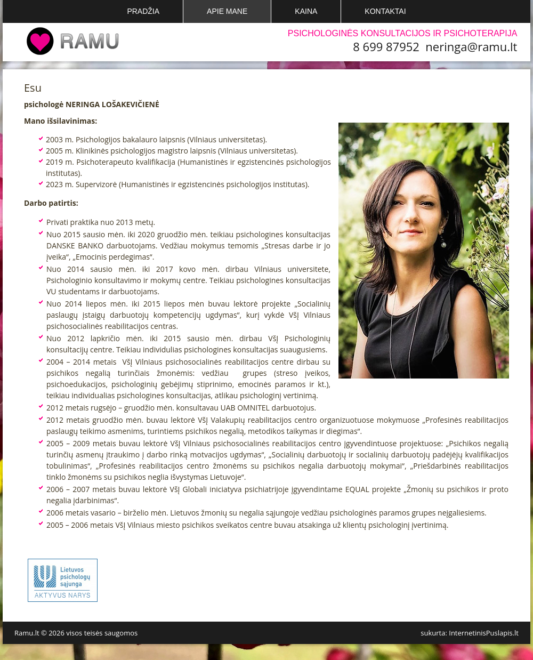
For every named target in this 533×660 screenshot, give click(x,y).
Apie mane (227, 11)
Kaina (306, 11)
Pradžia (143, 11)
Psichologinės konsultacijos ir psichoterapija (403, 33)
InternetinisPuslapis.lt (484, 633)
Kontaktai (385, 11)
